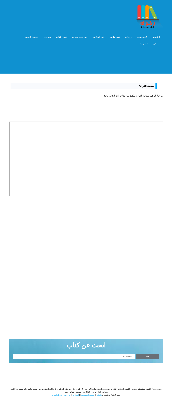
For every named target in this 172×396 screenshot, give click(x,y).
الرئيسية (154, 35)
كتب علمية (113, 35)
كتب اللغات (59, 35)
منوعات (45, 35)
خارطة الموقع (57, 392)
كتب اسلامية (96, 35)
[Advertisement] (86, 64)
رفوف (99, 392)
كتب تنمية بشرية (77, 35)
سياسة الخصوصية (88, 392)
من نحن (154, 42)
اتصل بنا (142, 42)
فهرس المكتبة (29, 35)
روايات (126, 35)
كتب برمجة (140, 35)
